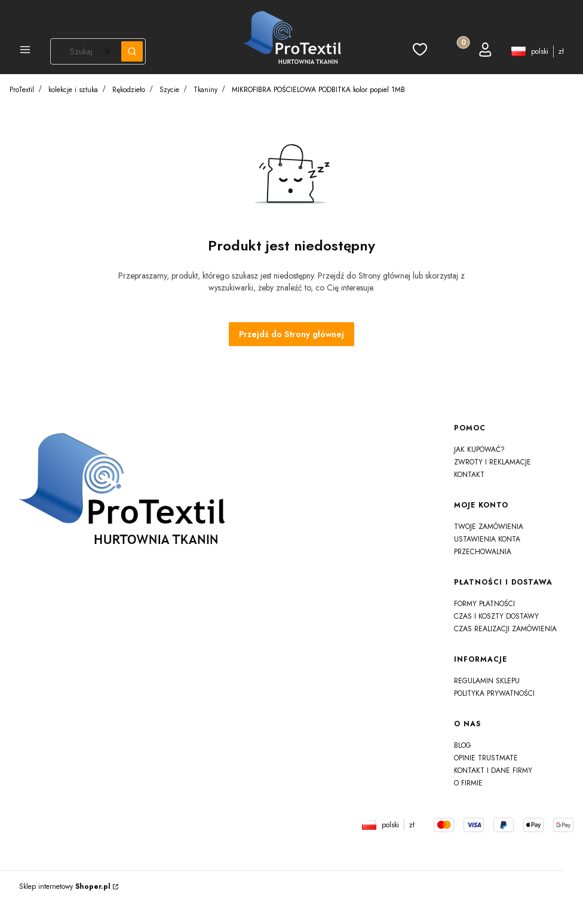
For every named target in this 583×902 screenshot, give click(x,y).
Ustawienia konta (487, 539)
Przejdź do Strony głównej (291, 334)
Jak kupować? (479, 449)
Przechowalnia (482, 551)
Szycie (169, 89)
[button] (25, 51)
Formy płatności (484, 603)
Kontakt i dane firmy (493, 770)
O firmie (468, 783)
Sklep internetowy (65, 886)
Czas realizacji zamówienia (505, 628)
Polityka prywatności (494, 693)
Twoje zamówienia (488, 526)
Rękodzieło (128, 89)
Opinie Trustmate (486, 758)
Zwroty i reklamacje (492, 462)
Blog (462, 745)
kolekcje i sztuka (73, 89)
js (25, 834)
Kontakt (469, 474)
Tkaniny (205, 89)
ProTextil (22, 89)
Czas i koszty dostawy (496, 616)
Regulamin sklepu (487, 680)
